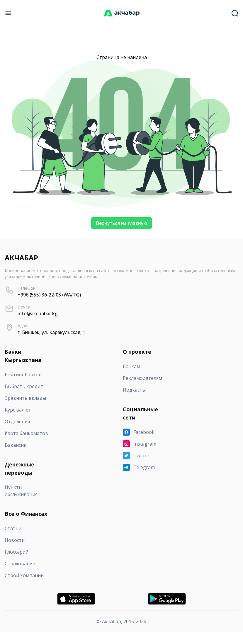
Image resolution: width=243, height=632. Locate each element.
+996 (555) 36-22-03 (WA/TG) (49, 294)
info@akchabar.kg (38, 313)
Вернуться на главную (121, 223)
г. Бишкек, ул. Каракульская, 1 (51, 332)
